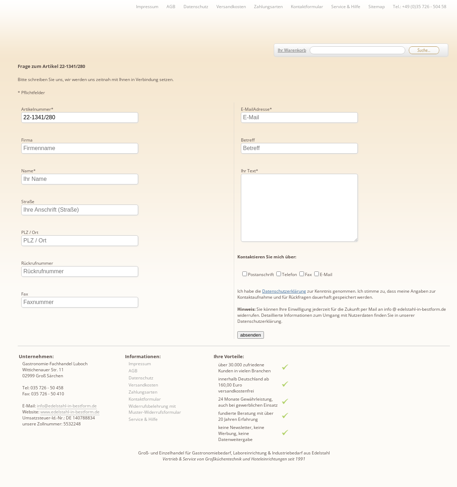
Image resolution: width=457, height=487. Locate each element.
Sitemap (376, 7)
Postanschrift (261, 258)
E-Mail (326, 258)
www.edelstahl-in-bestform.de (70, 424)
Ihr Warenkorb (292, 50)
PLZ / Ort (29, 232)
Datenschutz (196, 7)
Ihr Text (249, 140)
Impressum (147, 7)
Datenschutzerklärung (284, 274)
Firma (27, 140)
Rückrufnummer (37, 263)
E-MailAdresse (36, 325)
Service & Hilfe (345, 7)
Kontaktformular (307, 7)
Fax (24, 294)
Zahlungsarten (268, 7)
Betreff (248, 109)
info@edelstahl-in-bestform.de (67, 418)
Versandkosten (231, 7)
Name (28, 171)
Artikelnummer (37, 109)
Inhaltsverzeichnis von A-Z (89, 18)
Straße (27, 202)
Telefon (289, 258)
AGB (171, 7)
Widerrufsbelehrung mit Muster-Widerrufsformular (155, 422)
